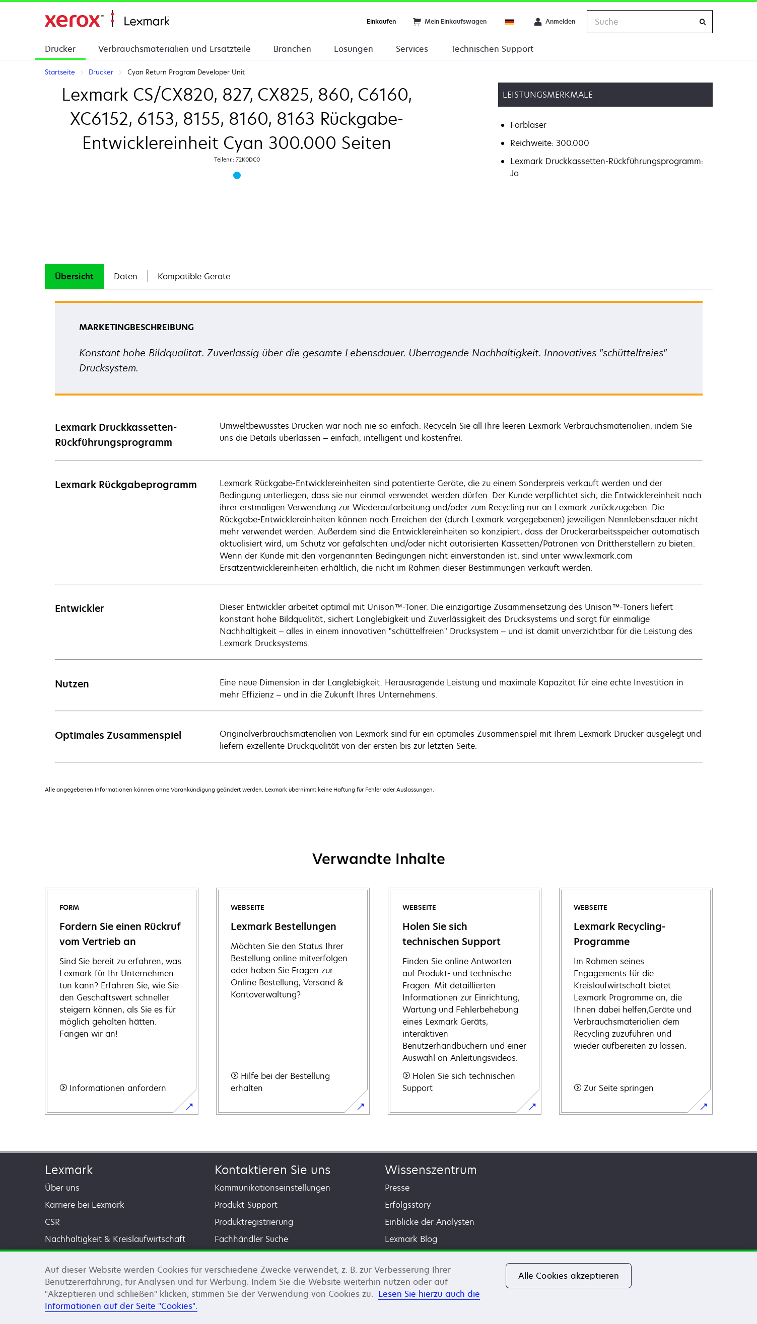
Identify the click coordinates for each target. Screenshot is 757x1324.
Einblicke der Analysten (429, 1221)
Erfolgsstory (408, 1204)
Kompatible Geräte (194, 276)
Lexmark (69, 1170)
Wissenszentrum (431, 1170)
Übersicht (74, 276)
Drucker (60, 48)
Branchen (292, 48)
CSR (52, 1221)
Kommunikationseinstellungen (272, 1187)
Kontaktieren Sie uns (272, 1170)
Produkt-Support (246, 1204)
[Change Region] (510, 22)
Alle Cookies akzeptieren (569, 1275)
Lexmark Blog (411, 1238)
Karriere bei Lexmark (84, 1204)
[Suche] (703, 22)
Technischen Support (492, 48)
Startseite (107, 19)
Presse (397, 1187)
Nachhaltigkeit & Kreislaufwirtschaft (115, 1238)
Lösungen (353, 48)
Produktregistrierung (254, 1221)
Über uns (62, 1187)
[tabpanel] (379, 531)
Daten (125, 276)
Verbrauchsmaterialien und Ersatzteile (174, 48)
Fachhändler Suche (251, 1238)
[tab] (74, 276)
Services (412, 48)
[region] (378, 1287)
